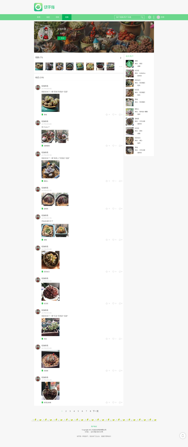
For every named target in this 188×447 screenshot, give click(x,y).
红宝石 (46, 303)
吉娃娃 (46, 371)
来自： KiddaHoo (140, 73)
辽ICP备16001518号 (97, 432)
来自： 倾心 (138, 140)
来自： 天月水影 (140, 121)
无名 (45, 339)
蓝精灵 (46, 209)
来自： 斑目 (138, 63)
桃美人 (46, 181)
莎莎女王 (47, 272)
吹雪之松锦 (47, 402)
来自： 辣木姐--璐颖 (141, 111)
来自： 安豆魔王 (140, 83)
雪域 (45, 114)
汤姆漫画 (47, 146)
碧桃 (45, 240)
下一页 (96, 411)
